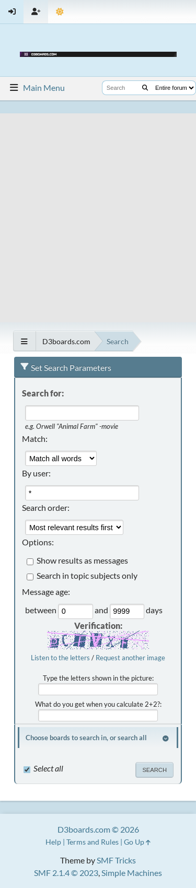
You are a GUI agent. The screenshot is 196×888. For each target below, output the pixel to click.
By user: (36, 473)
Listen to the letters (60, 657)
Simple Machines (131, 873)
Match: (35, 438)
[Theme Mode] (60, 12)
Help (53, 841)
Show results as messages (82, 561)
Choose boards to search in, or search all (86, 737)
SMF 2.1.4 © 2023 (66, 873)
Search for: (43, 393)
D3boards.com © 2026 (98, 829)
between (41, 610)
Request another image (130, 657)
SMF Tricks (116, 860)
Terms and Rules (92, 841)
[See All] (24, 341)
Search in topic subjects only (87, 576)
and (102, 610)
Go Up (137, 841)
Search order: (46, 507)
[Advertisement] (98, 211)
